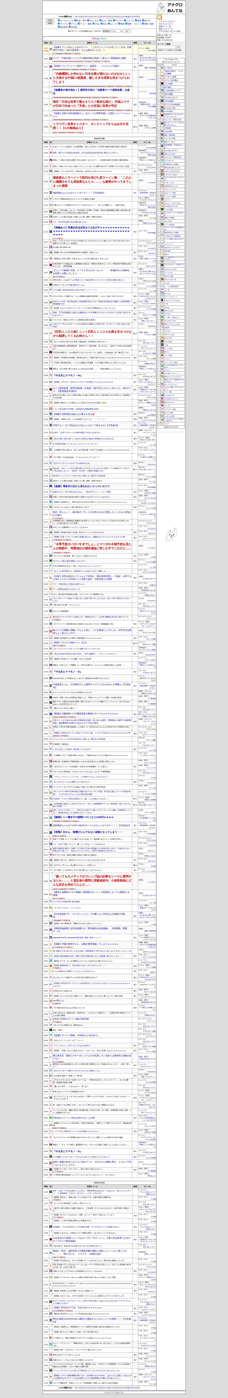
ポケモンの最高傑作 (61, 611)
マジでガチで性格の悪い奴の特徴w (66, 902)
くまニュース (151, 618)
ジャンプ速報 (151, 967)
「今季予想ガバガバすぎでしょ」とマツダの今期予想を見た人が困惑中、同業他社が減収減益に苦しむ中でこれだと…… (92, 546)
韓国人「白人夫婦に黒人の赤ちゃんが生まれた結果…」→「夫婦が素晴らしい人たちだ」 (88, 369)
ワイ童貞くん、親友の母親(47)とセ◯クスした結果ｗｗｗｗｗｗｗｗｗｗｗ (82, 1338)
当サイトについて (166, 24)
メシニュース (151, 767)
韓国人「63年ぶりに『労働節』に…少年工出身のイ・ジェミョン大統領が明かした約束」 (88, 665)
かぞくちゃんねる (149, 632)
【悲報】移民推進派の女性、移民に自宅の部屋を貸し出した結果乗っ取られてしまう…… (88, 956)
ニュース (130, 21)
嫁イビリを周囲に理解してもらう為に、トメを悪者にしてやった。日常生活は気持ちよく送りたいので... (92, 631)
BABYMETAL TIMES (170, 321)
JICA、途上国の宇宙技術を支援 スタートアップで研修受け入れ (78, 594)
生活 (105, 24)
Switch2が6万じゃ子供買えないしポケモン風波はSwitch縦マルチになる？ (81, 678)
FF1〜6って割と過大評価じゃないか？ (69, 561)
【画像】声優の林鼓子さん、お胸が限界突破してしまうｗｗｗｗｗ (85, 944)
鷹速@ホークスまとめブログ (172, 377)
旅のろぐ (166, 352)
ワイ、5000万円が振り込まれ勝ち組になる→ (70, 222)
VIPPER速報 (151, 233)
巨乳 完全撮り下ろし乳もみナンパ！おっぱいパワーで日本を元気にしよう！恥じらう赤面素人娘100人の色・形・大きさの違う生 (92, 1266)
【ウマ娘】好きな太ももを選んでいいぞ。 (69, 1008)
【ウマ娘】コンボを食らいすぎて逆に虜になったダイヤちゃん (77, 870)
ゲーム (74, 24)
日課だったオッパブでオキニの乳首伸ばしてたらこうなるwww (77, 1271)
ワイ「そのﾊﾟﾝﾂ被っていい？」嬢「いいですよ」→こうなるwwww (79, 844)
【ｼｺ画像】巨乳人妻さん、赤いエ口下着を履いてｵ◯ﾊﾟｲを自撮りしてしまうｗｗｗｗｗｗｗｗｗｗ (91, 450)
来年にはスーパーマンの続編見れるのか (68, 1092)
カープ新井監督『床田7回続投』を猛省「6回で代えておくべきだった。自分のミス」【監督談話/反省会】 (92, 389)
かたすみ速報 (151, 147)
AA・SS (113, 24)
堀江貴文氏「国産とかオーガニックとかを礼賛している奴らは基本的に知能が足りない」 (92, 1057)
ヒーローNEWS (150, 1092)
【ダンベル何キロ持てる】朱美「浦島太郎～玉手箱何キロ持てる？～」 (81, 342)
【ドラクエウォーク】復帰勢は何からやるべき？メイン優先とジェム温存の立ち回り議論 (88, 1137)
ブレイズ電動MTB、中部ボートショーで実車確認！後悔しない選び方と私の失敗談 (85, 1383)
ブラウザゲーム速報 (170, 409)
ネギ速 (153, 1199)
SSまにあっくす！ (149, 343)
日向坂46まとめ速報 (171, 164)
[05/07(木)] (135, 16)
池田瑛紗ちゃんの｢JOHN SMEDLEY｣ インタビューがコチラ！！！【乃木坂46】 (92, 825)
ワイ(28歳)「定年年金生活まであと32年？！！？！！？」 (75, 290)
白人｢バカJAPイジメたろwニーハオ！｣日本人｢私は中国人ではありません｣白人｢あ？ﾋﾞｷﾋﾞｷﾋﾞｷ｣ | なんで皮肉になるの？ (92, 1302)
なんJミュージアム (149, 539)
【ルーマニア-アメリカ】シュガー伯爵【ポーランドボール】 (77, 649)
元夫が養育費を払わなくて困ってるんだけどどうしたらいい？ (77, 566)
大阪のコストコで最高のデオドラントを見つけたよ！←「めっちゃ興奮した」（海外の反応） (89, 205)
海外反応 (64, 27)
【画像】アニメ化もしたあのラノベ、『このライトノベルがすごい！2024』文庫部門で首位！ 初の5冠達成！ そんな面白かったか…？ (92, 48)
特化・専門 (81, 21)
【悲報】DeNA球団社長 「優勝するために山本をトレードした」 (78, 923)
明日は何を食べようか (148, 1059)
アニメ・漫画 (85, 24)
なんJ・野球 (107, 21)
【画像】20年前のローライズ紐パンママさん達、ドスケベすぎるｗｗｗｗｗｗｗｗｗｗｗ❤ (91, 733)
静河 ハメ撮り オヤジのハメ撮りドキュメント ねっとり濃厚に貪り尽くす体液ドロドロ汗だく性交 (91, 166)
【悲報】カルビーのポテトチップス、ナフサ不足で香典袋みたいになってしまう (84, 308)
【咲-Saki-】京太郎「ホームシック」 (67, 605)
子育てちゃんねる (149, 281)
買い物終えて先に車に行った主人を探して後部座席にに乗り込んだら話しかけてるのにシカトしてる (92, 951)
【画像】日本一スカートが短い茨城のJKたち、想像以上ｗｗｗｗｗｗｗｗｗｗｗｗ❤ (89, 537)
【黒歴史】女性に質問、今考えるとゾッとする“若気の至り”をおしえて (81, 259)
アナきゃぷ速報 (150, 128)
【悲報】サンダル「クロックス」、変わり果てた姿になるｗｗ (77, 1169)
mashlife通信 (151, 415)
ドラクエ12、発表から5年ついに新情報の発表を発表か (74, 320)
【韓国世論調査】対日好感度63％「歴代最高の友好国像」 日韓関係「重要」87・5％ (91, 930)
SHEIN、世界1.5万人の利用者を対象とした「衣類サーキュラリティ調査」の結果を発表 (87, 698)
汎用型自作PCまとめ (148, 590)
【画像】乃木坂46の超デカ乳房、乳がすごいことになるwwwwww (78, 532)
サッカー (119, 21)
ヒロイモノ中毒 (169, 138)
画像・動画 (149, 24)
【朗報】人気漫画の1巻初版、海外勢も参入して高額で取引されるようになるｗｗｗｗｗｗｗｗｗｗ (92, 358)
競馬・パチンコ (134, 24)
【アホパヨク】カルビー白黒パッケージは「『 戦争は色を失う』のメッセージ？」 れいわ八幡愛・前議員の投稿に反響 (90, 1081)
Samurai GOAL (151, 266)
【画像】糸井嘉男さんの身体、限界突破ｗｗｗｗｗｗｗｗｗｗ (77, 638)
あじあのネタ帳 (169, 108)
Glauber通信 (151, 50)
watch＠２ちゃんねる (148, 503)
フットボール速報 (149, 794)
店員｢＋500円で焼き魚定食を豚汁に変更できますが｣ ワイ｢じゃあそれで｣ (81, 497)
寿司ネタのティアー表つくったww (66, 1355)
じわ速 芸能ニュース (172, 91)
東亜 (139, 21)
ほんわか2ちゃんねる (170, 269)
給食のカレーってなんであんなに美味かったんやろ (73, 1360)
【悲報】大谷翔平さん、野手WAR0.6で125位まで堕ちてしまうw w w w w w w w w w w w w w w (90, 502)
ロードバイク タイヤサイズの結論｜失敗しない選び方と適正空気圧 (79, 787)
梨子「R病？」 (59, 1030)
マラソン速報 (151, 477)
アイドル (64, 24)
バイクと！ (167, 359)
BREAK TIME (168, 338)
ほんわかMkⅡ (151, 655)
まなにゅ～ (152, 850)
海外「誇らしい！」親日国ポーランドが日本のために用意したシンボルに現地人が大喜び (92, 513)
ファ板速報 (152, 698)
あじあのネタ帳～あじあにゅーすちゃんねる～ (148, 60)
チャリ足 (152, 218)
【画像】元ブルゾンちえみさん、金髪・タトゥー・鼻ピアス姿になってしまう (83, 1215)
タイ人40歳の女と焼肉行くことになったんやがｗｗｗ (74, 971)
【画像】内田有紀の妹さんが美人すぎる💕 (74, 414)
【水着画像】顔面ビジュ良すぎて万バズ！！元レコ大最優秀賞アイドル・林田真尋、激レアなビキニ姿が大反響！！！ (92, 805)
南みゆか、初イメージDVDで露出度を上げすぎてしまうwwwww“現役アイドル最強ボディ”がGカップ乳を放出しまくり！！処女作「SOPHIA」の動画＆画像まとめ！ (91, 469)
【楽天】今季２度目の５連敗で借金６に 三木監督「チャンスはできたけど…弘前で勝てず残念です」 (91, 1209)
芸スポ (147, 21)
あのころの (167, 293)
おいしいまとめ (150, 498)
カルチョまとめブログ (172, 171)
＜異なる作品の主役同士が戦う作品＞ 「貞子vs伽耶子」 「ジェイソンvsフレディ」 (85, 654)
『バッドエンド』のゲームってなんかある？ (72, 1045)
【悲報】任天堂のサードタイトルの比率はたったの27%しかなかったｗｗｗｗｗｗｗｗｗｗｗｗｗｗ (91, 984)
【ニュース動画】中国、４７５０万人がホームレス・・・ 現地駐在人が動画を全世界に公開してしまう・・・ (91, 272)
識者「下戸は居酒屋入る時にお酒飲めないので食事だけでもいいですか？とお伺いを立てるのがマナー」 (91, 313)
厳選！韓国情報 (150, 68)
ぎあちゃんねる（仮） (148, 439)
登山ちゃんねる (169, 154)
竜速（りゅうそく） (148, 321)
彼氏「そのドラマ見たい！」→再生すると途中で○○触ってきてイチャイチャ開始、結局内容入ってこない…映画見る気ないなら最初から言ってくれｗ (92, 811)
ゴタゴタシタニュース (148, 1066)
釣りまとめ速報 (168, 413)
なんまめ (166, 283)
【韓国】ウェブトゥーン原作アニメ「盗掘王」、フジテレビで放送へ (87, 66)
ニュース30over (168, 272)
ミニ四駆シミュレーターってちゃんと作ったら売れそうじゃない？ (81, 1157)
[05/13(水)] (79, 16)
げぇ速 (153, 778)
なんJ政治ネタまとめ (171, 206)
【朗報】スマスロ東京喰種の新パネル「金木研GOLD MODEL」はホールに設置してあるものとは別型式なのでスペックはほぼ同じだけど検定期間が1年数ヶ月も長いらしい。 (92, 1376)
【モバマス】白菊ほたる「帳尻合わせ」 (68, 1025)
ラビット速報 (151, 358)
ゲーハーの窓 (151, 508)
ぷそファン (167, 200)
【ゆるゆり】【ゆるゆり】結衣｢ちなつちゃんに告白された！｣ (77, 1246)
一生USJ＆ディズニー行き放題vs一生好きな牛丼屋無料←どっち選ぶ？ (80, 767)
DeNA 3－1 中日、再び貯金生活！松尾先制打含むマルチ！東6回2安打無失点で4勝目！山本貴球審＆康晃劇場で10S (92, 302)
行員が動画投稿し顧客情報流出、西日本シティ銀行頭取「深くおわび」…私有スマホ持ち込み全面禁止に (92, 347)
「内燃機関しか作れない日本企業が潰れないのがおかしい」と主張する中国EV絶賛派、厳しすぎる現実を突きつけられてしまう (92, 77)
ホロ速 (153, 866)
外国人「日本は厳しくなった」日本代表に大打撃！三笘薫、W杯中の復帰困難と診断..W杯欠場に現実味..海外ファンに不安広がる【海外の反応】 (91, 211)
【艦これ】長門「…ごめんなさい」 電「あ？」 (71, 1086)
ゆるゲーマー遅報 (149, 315)
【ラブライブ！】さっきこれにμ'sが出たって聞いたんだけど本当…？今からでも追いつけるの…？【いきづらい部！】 (91, 1097)
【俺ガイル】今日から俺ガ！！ (65, 708)
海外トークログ (150, 1254)
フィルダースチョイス (148, 200)
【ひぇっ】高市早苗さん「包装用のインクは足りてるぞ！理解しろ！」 (81, 571)
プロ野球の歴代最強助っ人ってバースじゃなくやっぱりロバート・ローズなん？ (84, 1175)
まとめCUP (152, 248)
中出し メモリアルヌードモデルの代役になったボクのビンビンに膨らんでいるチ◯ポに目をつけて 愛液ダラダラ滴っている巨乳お (91, 242)
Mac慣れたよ (58, 1000)
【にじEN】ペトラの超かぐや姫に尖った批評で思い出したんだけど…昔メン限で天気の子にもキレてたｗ (91, 599)
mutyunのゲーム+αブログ (172, 247)
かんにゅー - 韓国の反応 (172, 157)
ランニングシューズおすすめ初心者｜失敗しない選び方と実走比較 (79, 739)
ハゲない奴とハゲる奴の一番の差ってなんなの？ (72, 749)
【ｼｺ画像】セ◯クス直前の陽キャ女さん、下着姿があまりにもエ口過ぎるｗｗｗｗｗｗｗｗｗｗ (90, 755)
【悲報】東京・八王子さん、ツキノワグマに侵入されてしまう (77, 1350)
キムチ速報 (168, 84)
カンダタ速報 (151, 286)
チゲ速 (166, 304)
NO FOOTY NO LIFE (149, 212)
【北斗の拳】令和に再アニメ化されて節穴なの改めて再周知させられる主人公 (83, 439)
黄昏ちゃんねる (168, 310)
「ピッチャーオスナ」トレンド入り (67, 908)
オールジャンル (66, 21)
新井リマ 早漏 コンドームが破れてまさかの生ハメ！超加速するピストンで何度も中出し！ (88, 839)
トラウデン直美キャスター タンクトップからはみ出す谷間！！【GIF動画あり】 (91, 126)
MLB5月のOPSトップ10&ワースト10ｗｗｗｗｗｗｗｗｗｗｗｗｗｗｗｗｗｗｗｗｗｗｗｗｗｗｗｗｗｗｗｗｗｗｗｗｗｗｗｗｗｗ (92, 1284)
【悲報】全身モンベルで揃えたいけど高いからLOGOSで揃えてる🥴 (79, 403)
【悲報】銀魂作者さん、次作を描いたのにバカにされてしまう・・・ (80, 965)
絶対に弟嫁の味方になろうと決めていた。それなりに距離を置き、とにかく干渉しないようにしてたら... (92, 1163)
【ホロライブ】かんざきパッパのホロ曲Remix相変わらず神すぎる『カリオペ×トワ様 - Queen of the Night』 (91, 325)
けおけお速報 (168, 341)
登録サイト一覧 (165, 26)
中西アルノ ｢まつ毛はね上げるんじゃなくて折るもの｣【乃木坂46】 (86, 425)
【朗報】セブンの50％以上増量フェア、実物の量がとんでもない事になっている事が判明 (88, 996)
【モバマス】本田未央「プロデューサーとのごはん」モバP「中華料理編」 (82, 772)
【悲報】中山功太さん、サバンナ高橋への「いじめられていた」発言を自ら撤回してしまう (88, 1260)
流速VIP (153, 585)
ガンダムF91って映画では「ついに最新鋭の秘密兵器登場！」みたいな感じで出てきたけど (88, 296)
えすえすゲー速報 (149, 353)
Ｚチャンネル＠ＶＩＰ (170, 297)
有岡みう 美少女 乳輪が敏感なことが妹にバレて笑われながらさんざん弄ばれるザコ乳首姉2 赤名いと (91, 728)
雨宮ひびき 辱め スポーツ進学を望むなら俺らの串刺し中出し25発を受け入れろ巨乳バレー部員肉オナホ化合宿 (92, 396)
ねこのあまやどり (169, 395)
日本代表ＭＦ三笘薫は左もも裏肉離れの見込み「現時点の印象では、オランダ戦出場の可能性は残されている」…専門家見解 (92, 265)
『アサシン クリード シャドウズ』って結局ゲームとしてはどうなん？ (80, 777)
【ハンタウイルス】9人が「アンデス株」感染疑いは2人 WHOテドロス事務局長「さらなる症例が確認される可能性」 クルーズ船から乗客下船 (91, 1365)
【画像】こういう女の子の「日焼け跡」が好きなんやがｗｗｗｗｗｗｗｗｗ (82, 171)
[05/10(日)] (107, 16)
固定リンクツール (166, 29)
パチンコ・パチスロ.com (172, 203)
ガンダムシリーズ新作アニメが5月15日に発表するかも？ (75, 977)
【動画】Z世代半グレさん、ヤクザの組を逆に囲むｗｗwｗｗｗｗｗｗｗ (81, 1314)
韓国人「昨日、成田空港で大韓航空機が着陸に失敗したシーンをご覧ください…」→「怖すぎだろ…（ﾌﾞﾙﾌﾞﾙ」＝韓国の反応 (90, 1252)
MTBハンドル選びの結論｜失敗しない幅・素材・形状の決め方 (77, 481)
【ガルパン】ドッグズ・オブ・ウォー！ (68, 1040)
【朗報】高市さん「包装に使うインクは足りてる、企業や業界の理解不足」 (82, 1197)
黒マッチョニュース (148, 348)
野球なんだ (152, 1176)
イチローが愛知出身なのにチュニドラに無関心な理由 (74, 199)
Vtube (97, 24)
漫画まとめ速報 (150, 800)
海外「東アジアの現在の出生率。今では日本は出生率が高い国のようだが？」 (86, 153)
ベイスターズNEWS (149, 303)
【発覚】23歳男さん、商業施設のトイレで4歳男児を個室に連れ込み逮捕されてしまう (86, 1327)
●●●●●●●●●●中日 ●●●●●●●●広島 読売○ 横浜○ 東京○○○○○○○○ (77, 938)
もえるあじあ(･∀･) (149, 578)
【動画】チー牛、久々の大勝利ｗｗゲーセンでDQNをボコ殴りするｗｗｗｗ (83, 961)
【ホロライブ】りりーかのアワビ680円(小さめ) (71, 463)
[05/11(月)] (98, 16)
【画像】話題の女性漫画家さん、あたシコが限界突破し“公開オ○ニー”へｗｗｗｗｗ (91, 115)
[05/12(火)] (88, 16)
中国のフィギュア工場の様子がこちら (69, 285)
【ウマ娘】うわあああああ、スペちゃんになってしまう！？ (76, 457)
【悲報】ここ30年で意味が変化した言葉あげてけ (72, 1221)
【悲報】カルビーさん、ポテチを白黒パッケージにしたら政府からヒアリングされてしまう (88, 1296)
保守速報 (152, 93)
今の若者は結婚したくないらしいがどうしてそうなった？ (75, 444)
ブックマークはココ (167, 21)
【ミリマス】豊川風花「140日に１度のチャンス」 (72, 1203)
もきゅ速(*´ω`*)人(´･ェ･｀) (172, 373)
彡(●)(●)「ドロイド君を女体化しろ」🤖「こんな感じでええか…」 (81, 799)
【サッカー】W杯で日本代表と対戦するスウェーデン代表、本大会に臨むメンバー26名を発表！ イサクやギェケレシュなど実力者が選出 (91, 792)
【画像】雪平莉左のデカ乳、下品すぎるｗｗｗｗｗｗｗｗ (77, 1308)
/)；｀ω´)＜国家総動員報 (171, 286)
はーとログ (167, 406)
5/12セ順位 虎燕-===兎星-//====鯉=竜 (67, 1076)
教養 (122, 24)
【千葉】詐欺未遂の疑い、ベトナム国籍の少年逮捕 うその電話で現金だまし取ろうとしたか (89, 363)
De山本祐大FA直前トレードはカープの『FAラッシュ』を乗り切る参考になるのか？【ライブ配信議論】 (91, 1239)
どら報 (153, 557)
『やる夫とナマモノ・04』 (68, 375)
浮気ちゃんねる (150, 856)
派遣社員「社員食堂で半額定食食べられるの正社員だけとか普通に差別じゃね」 (84, 761)
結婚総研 (166, 327)
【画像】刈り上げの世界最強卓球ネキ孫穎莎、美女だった (75, 252)
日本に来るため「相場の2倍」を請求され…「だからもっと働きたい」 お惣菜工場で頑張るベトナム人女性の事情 (92, 1014)
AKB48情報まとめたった (171, 399)
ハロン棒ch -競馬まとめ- (171, 317)
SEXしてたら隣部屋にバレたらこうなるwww (70, 527)
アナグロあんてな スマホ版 (169, 31)
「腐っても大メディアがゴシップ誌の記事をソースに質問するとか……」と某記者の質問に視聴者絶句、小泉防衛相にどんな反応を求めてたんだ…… (92, 880)
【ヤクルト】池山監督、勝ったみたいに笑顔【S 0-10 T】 (75, 556)
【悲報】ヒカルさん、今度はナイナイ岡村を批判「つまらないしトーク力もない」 (85, 1233)
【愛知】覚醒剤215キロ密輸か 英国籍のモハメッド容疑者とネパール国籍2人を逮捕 (91, 893)
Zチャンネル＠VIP (149, 572)
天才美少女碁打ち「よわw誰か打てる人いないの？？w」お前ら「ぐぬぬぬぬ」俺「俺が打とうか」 (91, 352)
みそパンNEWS (150, 660)
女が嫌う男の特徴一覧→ (62, 247)
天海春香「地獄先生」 (61, 744)
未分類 (74, 27)
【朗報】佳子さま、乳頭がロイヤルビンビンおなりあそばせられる (79, 860)
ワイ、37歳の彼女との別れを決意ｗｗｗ (68, 584)
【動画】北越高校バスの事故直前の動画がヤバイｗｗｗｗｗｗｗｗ (85, 713)
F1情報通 (167, 128)
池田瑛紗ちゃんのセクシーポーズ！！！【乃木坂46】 (79, 193)
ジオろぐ (166, 424)
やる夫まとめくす (149, 376)
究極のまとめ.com (149, 223)
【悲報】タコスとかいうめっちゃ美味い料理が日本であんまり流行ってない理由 (84, 1277)
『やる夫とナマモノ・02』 (68, 1151)
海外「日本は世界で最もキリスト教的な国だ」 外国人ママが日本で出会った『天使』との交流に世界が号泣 (91, 103)
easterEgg (166, 307)
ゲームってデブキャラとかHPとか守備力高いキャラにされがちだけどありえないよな (86, 1371)
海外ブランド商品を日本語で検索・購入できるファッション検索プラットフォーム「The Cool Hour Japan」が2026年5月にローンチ (91, 703)
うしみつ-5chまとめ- (148, 172)
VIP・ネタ (94, 21)
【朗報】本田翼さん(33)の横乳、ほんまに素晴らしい (73, 1291)
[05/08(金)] (126, 16)
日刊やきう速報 (150, 493)
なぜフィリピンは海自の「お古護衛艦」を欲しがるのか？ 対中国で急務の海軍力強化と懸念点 (90, 147)
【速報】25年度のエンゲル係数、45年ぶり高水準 (72, 659)
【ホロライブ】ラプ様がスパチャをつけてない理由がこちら (76, 1071)
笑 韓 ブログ (169, 182)
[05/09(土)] (116, 16)
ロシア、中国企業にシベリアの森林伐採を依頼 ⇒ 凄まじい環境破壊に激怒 (89, 58)
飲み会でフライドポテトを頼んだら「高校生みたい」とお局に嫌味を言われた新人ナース (91, 617)
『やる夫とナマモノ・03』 (68, 671)
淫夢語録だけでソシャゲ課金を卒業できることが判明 (74, 1118)
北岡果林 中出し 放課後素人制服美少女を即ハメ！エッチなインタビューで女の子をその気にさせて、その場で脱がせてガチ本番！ (91, 522)
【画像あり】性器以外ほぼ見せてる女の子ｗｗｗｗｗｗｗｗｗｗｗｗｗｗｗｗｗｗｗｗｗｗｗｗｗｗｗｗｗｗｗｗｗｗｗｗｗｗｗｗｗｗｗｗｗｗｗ (91, 231)
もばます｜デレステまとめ (172, 300)
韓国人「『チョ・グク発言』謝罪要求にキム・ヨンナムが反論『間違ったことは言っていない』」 (91, 1145)
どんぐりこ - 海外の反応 (172, 119)
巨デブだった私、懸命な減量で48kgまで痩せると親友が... (75, 855)
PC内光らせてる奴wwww (62, 991)
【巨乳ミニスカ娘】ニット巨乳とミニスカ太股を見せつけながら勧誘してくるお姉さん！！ (92, 333)
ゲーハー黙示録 (169, 224)
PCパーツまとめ (150, 992)
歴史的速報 (167, 251)
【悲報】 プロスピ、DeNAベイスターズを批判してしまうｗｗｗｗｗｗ (83, 382)
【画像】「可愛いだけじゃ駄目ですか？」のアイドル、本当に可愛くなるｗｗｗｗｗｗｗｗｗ (89, 1051)
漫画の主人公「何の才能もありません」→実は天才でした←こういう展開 (82, 492)
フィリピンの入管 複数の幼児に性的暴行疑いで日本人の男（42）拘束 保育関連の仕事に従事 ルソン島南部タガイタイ (92, 1111)
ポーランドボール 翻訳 (147, 650)
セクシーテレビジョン (170, 384)
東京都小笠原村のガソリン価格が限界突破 (71, 1019)
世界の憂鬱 (168, 94)
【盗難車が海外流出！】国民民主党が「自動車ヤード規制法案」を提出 (91, 92)
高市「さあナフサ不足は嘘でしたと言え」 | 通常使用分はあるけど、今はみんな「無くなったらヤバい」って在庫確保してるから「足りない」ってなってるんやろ (92, 1192)
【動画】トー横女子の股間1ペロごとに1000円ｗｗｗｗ (83, 817)
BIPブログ (152, 253)
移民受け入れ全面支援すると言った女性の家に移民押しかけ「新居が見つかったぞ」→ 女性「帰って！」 (91, 1065)
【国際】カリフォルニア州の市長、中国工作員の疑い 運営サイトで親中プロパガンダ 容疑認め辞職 (92, 1124)
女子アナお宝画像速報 (172, 104)
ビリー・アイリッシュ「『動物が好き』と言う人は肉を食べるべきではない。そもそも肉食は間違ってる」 (92, 1344)
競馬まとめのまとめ (148, 693)
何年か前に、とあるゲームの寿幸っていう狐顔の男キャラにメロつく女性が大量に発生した (88, 280)
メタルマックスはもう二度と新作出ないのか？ (71, 507)
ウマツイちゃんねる (148, 871)
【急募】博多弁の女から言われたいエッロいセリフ (81, 486)
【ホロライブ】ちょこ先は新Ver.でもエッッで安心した (74, 865)
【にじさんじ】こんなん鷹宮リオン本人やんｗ (71, 782)
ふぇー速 (152, 291)
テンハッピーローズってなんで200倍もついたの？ (72, 692)
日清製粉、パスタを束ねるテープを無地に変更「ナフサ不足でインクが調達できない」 (87, 1227)
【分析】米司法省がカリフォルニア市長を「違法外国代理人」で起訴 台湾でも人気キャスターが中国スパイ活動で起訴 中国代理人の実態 (92, 577)
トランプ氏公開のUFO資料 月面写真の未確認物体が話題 (75, 409)
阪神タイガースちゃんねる (172, 324)
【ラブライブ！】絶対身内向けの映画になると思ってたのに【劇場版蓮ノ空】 (83, 624)
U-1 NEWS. (152, 79)
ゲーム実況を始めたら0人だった (66, 589)
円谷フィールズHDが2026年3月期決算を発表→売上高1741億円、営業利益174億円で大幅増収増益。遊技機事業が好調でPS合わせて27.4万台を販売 (92, 721)
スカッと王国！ (150, 812)
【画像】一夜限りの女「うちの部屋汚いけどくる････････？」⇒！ (79, 419)
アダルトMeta (151, 167)
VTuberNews (151, 326)
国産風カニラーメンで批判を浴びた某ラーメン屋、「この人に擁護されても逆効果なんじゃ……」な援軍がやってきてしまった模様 (92, 181)
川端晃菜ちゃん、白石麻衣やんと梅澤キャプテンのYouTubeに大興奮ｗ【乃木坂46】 (91, 686)
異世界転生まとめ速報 (171, 232)
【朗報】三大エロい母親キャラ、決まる (70, 642)
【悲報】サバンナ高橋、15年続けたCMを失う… (76, 1035)
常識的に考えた (150, 363)
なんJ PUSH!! (168, 221)
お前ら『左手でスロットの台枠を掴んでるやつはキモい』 (77, 432)
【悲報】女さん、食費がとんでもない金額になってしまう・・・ (89, 832)
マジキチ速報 (151, 309)
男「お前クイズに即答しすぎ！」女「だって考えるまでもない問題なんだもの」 (84, 1105)
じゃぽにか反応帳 (169, 416)
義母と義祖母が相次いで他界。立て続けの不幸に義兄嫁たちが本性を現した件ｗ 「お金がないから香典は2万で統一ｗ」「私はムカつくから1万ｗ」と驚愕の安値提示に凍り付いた (91, 849)
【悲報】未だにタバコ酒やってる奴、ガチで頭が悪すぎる (75, 1332)
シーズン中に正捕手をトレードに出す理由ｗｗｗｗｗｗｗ (75, 1131)
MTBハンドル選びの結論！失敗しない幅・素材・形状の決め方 (77, 217)
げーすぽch (167, 331)
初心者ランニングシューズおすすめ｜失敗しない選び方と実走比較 (79, 476)
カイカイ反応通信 (171, 80)
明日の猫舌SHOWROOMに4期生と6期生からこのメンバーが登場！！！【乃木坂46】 (92, 1320)
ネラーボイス (151, 1036)
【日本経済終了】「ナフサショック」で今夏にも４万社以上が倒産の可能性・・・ (89, 915)
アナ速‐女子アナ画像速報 (172, 236)
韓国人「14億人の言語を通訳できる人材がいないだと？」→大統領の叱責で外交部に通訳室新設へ (91, 160)
